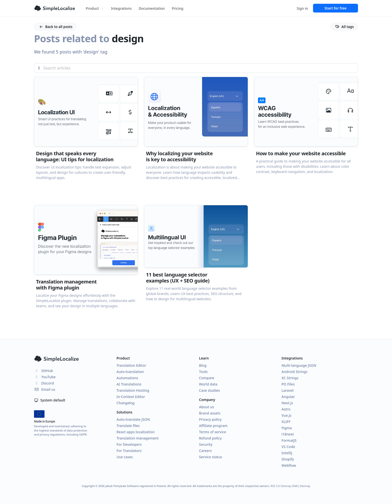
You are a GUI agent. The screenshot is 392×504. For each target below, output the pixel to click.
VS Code (288, 446)
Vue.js (287, 415)
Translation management (137, 438)
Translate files (128, 425)
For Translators (129, 450)
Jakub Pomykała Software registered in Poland (135, 486)
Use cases (124, 456)
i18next (288, 434)
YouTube (45, 376)
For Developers (129, 444)
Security (205, 444)
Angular (288, 396)
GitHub (43, 370)
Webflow (289, 465)
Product (95, 8)
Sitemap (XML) (289, 486)
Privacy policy (210, 419)
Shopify (288, 459)
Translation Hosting (132, 390)
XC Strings (290, 378)
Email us (44, 389)
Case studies (209, 390)
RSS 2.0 (275, 486)
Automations (127, 378)
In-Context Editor (130, 396)
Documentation (152, 8)
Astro (286, 409)
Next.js (287, 402)
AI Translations (128, 384)
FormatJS (289, 440)
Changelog (125, 402)
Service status (210, 456)
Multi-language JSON (299, 365)
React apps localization (135, 432)
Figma (287, 428)
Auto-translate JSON (133, 419)
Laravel (288, 390)
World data (208, 384)
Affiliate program (213, 425)
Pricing (177, 8)
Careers (205, 450)
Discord (44, 383)
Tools (203, 371)
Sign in (302, 8)
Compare (206, 378)
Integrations (121, 8)
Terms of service (212, 432)
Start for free (335, 8)
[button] (86, 138)
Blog (202, 365)
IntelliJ (287, 452)
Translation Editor (131, 365)
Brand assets (209, 413)
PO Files (288, 384)
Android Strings (295, 371)
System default (49, 400)
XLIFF (286, 421)
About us (206, 406)
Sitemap (305, 486)
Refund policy (210, 438)
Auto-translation (130, 371)
